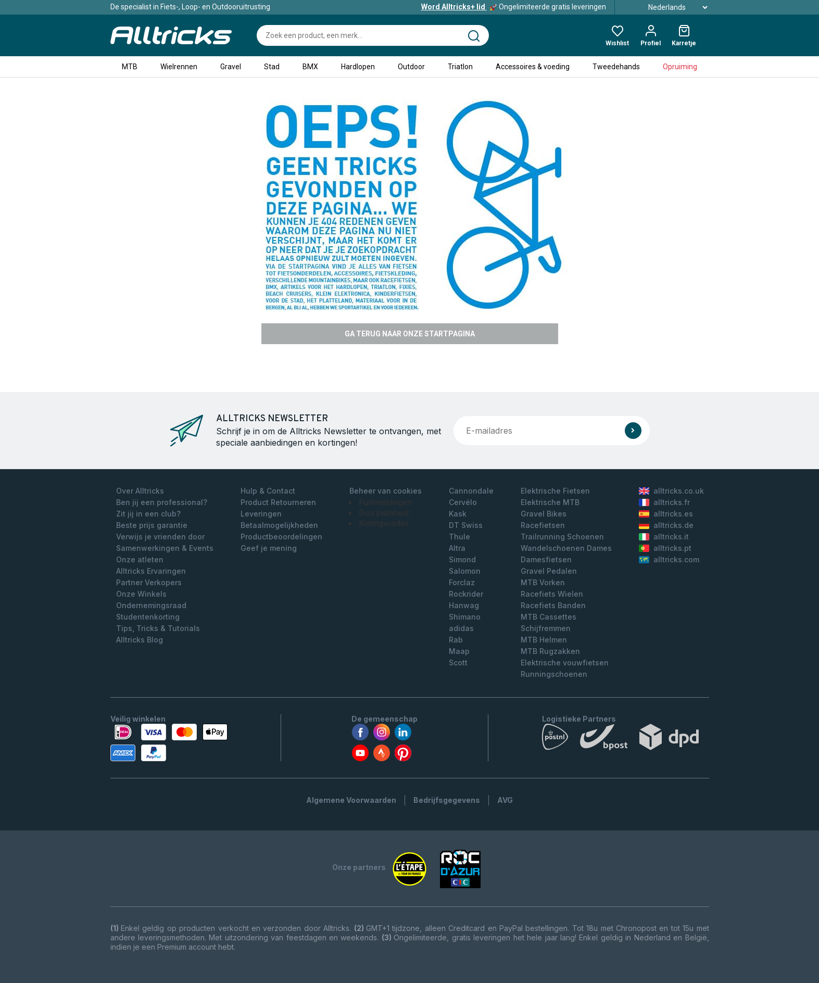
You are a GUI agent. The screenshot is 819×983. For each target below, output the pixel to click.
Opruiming (680, 66)
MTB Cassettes (548, 616)
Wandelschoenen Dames (566, 548)
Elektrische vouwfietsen (565, 662)
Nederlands (666, 7)
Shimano (465, 616)
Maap (459, 651)
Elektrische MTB (550, 502)
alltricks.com (669, 559)
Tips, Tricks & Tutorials (158, 628)
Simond (462, 559)
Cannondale (471, 490)
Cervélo (463, 502)
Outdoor (411, 66)
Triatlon (460, 66)
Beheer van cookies (385, 490)
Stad (272, 66)
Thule (459, 536)
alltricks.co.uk (671, 490)
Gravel (230, 66)
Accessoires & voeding (533, 66)
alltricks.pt (665, 548)
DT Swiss (466, 525)
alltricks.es (666, 513)
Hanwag (464, 605)
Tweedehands (616, 66)
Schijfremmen (546, 628)
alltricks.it (664, 536)
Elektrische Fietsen (555, 490)
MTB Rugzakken (550, 651)
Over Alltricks (140, 490)
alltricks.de (666, 525)
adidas (461, 628)
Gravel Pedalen (549, 570)
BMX (310, 66)
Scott (458, 662)
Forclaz (462, 582)
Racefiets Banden (553, 605)
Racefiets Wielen (552, 593)
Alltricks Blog (139, 639)
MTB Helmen (544, 639)
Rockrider (466, 593)
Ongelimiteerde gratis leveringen (513, 7)
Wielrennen (178, 66)
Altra (457, 548)
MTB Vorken (543, 582)
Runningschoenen (554, 674)
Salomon (465, 570)
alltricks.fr (664, 502)
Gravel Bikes (543, 513)
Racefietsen (543, 525)
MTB (129, 66)
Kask (458, 513)
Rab (456, 639)
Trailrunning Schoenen (562, 536)
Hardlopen (358, 66)
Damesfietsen (546, 559)
